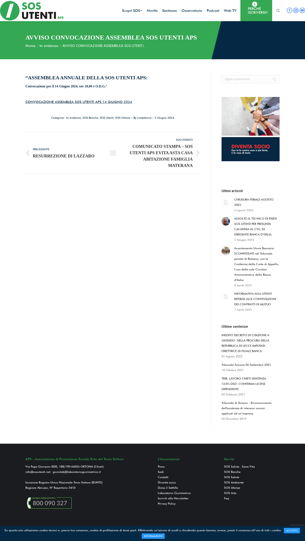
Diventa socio (167, 482)
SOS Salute (231, 477)
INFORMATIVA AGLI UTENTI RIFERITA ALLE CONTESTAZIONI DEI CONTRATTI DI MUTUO (255, 299)
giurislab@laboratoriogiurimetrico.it (77, 472)
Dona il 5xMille (168, 487)
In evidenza (49, 46)
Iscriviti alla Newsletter (173, 498)
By (142, 117)
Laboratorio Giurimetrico (174, 493)
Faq (226, 498)
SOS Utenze (122, 117)
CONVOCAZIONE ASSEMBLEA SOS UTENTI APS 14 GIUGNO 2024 (78, 102)
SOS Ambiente (234, 482)
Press (161, 466)
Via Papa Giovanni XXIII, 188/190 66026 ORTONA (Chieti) (64, 466)
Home (30, 46)
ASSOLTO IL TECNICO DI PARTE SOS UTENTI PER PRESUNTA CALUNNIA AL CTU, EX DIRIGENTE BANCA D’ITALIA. (255, 226)
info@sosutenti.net (37, 472)
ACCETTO (292, 530)
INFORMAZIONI (153, 536)
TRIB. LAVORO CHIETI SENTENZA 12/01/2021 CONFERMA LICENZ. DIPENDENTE (244, 384)
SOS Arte (230, 493)
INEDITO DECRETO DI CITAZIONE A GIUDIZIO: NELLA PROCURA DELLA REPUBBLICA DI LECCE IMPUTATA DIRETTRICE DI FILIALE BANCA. (245, 343)
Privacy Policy (167, 503)
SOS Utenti (107, 117)
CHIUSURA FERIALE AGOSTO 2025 (253, 202)
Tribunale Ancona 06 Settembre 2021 (246, 364)
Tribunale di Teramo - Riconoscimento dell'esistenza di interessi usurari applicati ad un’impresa (247, 408)
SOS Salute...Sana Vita (239, 466)
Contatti (163, 477)
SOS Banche (90, 117)
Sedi (161, 472)
